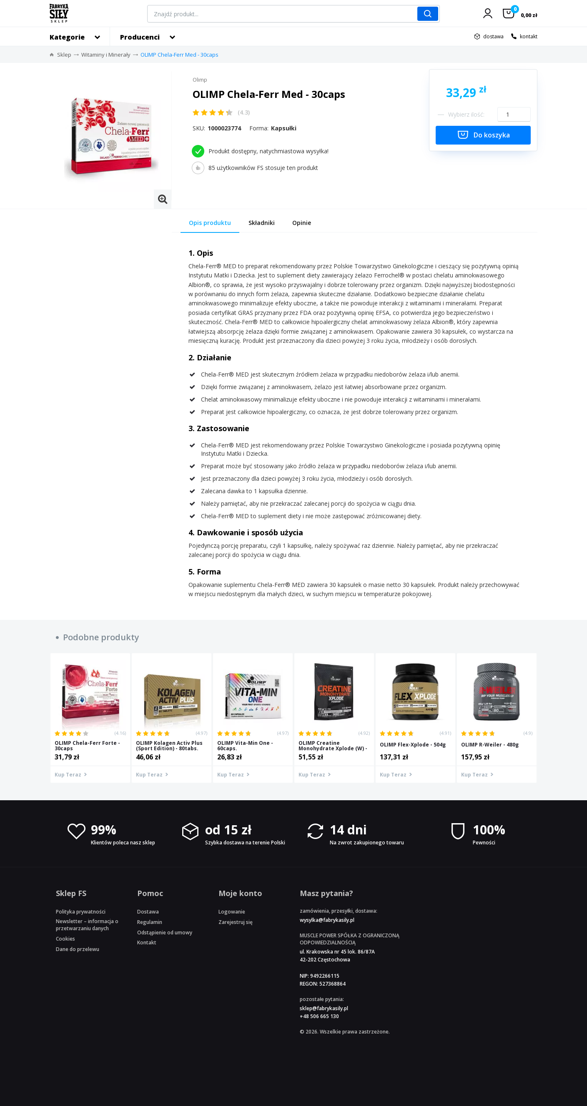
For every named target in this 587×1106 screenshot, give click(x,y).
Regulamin (149, 922)
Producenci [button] (140, 37)
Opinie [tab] (301, 223)
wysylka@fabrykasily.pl (327, 920)
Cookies (65, 938)
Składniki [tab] (261, 223)
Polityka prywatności (80, 911)
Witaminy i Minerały (105, 54)
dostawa (493, 36)
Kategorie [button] (67, 37)
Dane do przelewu (77, 949)
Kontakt (146, 942)
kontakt (528, 36)
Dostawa (148, 911)
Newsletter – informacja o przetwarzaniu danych (87, 925)
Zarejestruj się (235, 922)
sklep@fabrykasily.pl (324, 1008)
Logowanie (231, 911)
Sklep (64, 54)
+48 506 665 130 (319, 1016)
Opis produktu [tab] (210, 223)
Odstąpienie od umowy (164, 932)
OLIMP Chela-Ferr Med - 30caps (179, 54)
